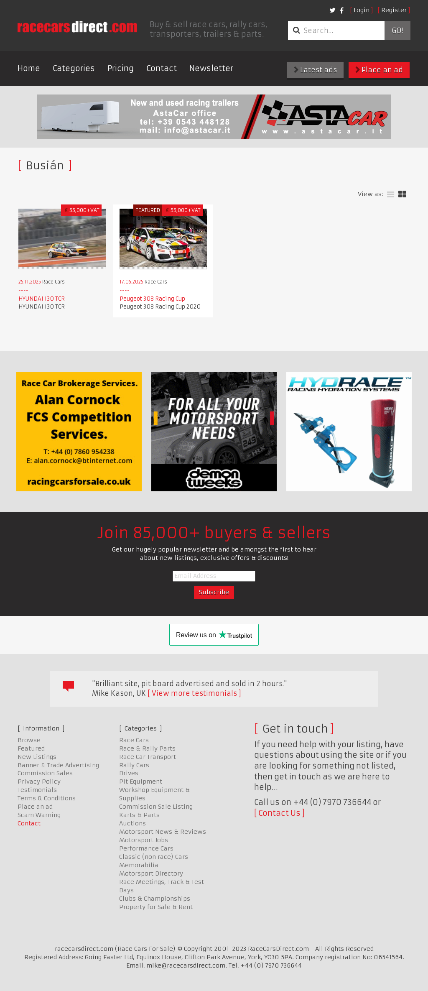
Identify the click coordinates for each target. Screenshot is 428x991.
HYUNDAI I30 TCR (41, 298)
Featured (31, 748)
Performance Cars (146, 848)
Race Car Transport (147, 757)
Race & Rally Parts (147, 748)
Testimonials (37, 790)
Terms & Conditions (47, 798)
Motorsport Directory (151, 873)
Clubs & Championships (154, 898)
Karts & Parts (139, 815)
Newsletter (211, 68)
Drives (128, 773)
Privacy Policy (39, 781)
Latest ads (315, 70)
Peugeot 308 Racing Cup (152, 298)
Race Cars (134, 740)
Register (394, 10)
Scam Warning (39, 815)
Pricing (120, 68)
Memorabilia (138, 865)
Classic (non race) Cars (153, 857)
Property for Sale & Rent (156, 907)
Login (361, 10)
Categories (74, 68)
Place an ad (379, 70)
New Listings (37, 757)
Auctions (132, 823)
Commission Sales (45, 773)
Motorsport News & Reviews (162, 831)
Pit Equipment (140, 781)
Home (29, 68)
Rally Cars (134, 765)
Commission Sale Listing (156, 806)
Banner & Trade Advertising (58, 765)
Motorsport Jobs (143, 840)
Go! (397, 30)
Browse (29, 740)
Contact (161, 68)
